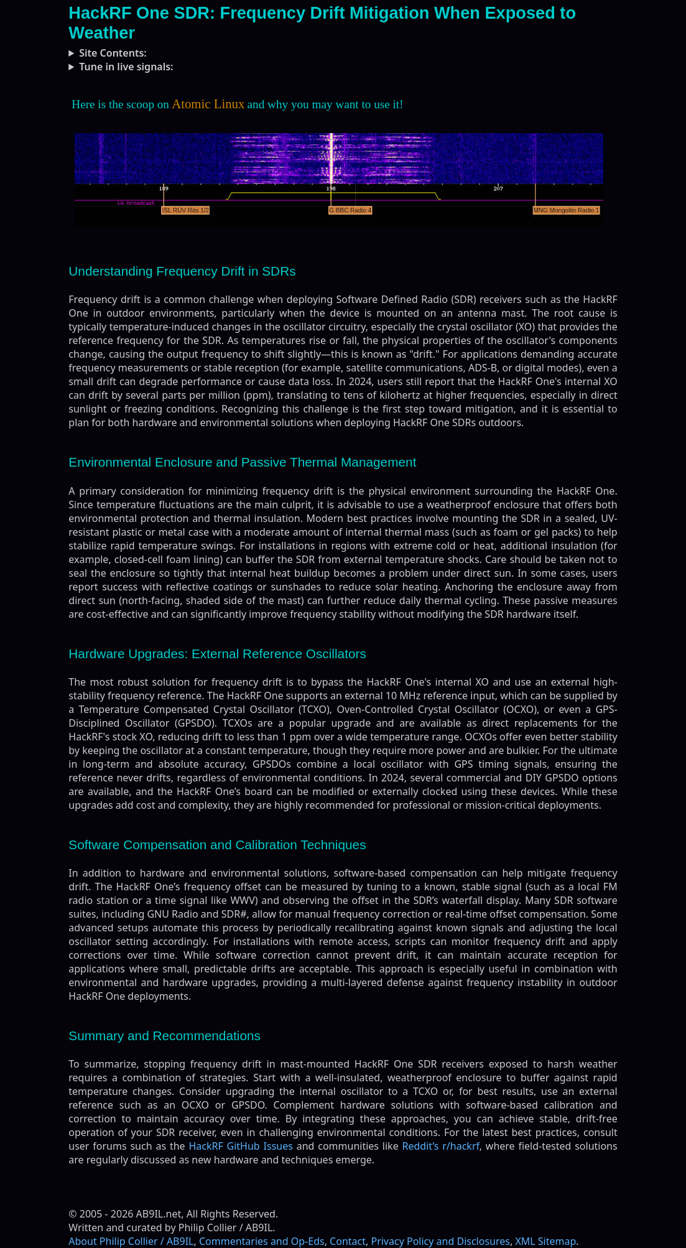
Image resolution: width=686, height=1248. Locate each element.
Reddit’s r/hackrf (441, 1146)
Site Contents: (113, 53)
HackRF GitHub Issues (240, 1146)
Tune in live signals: (126, 66)
